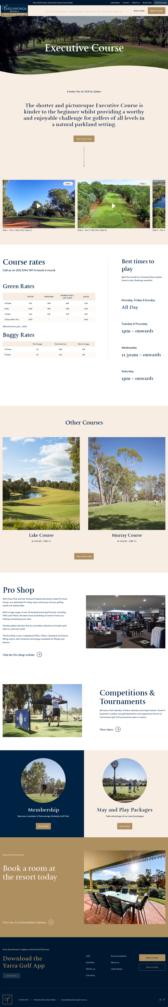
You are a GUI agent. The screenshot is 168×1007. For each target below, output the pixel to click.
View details (43, 827)
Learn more (11, 976)
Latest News (115, 2)
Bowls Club (147, 2)
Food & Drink (76, 10)
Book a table (139, 10)
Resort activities (92, 10)
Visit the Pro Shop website (23, 656)
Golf (47, 10)
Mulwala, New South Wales (48, 1000)
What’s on (136, 2)
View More (108, 731)
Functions (107, 10)
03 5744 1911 (24, 1000)
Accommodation (60, 10)
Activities (90, 963)
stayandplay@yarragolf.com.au (82, 1000)
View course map (84, 138)
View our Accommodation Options (31, 923)
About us (119, 10)
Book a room (157, 10)
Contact (126, 2)
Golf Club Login (161, 2)
